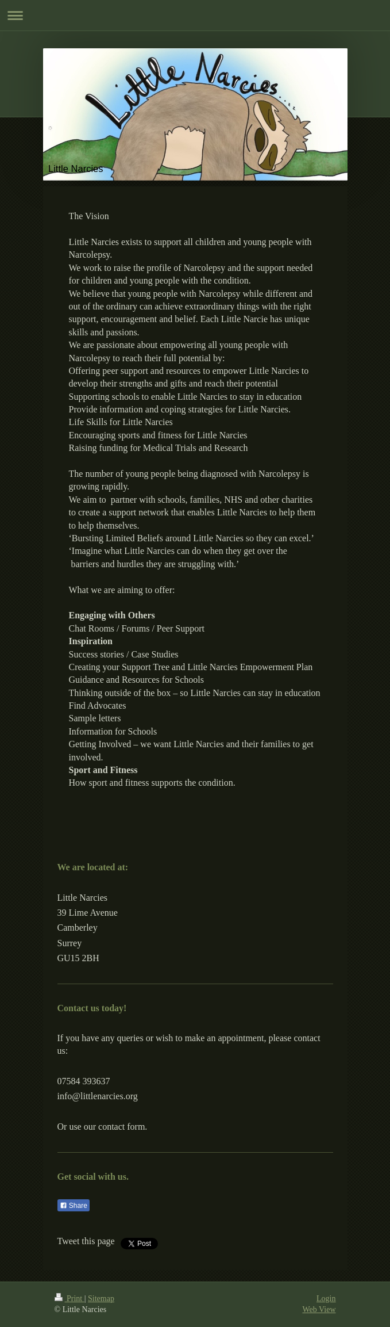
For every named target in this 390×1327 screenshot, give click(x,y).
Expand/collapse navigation (195, 15)
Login (325, 1298)
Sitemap (101, 1298)
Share (73, 1206)
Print (69, 1298)
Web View (318, 1309)
